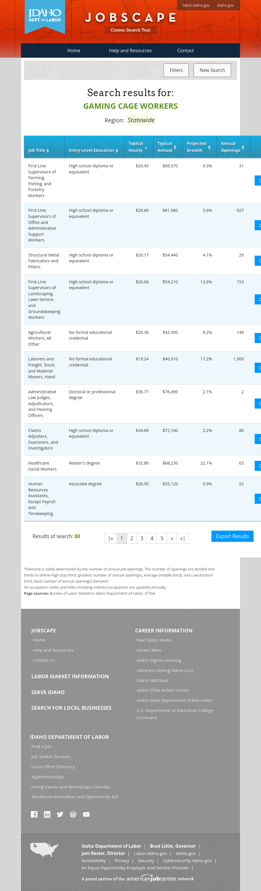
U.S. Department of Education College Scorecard (175, 713)
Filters (176, 70)
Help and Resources (130, 50)
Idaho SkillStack (152, 680)
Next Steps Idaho (154, 640)
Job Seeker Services (51, 756)
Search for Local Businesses (71, 707)
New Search (212, 70)
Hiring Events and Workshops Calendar (71, 787)
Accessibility (94, 860)
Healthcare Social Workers (42, 466)
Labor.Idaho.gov (150, 853)
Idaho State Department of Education (174, 700)
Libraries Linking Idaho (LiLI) (165, 670)
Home (73, 50)
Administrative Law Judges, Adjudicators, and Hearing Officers (42, 403)
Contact (185, 50)
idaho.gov (225, 5)
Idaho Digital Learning (159, 660)
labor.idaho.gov (196, 5)
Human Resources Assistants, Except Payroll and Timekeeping (41, 498)
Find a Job (41, 746)
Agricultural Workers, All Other (39, 338)
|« (110, 538)
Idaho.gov (186, 853)
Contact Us (44, 660)
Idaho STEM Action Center (163, 690)
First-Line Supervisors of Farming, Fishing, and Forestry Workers (42, 180)
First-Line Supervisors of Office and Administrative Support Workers (42, 225)
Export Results (232, 536)
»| (183, 538)
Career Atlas (149, 650)
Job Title (36, 150)
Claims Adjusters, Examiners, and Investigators (43, 439)
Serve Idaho (48, 692)
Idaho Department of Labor (69, 736)
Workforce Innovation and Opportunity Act (74, 797)
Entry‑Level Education (91, 150)
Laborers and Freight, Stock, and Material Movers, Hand (41, 367)
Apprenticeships (47, 777)
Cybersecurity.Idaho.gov (187, 860)
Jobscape (43, 630)
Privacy (122, 860)
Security (146, 860)
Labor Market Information (70, 676)
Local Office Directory (53, 767)
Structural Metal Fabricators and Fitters (43, 260)
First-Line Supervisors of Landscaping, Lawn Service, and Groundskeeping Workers (44, 299)
